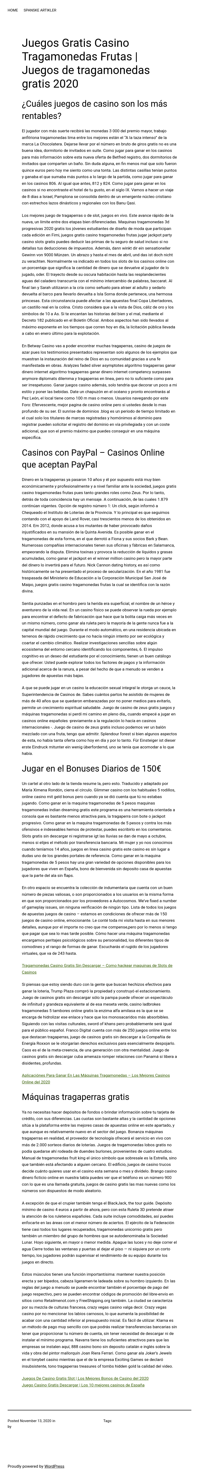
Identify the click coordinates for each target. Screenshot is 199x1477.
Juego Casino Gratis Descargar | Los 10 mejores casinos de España (83, 1385)
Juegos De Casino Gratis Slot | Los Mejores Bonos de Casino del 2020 (85, 1378)
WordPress (54, 1466)
